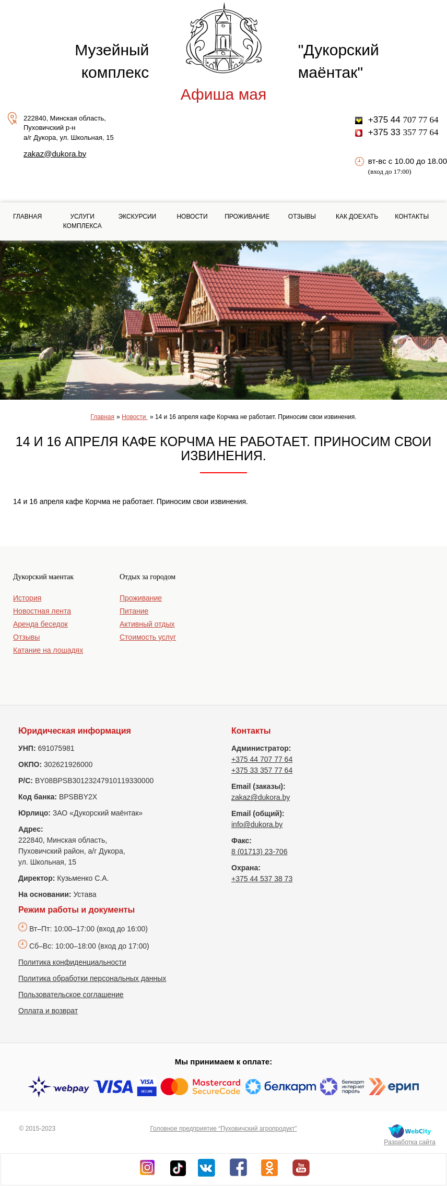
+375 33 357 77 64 (261, 770)
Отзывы (302, 216)
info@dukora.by (257, 824)
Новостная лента (42, 611)
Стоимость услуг (148, 637)
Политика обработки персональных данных (92, 978)
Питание (134, 611)
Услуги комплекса (82, 221)
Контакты (412, 216)
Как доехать (357, 216)
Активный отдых (147, 624)
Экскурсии (138, 216)
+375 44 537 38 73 (261, 878)
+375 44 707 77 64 (261, 759)
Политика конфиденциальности (72, 962)
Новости (192, 216)
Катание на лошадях (48, 650)
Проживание (247, 216)
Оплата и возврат (48, 1011)
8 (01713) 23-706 (259, 851)
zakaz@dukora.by (54, 153)
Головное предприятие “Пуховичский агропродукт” (223, 1128)
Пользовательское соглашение (71, 994)
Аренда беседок (40, 624)
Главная (27, 216)
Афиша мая (223, 94)
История (27, 598)
